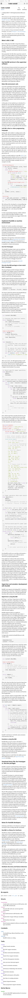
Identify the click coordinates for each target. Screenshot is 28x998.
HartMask (3, 912)
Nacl (2, 963)
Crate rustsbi (12, 4)
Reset (2, 970)
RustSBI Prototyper (6, 19)
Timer (2, 983)
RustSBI (3, 973)
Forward (3, 907)
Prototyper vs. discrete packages (18, 31)
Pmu (2, 967)
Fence (2, 954)
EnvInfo (2, 951)
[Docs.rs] (1, 1)
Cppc (2, 947)
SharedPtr (3, 921)
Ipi (1, 960)
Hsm (2, 957)
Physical (3, 915)
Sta (2, 976)
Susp (2, 979)
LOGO (2, 931)
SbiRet (2, 918)
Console (3, 944)
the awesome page (19, 816)
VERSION (3, 936)
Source (2, 9)
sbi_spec (14, 895)
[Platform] (6, 1)
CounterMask (4, 902)
